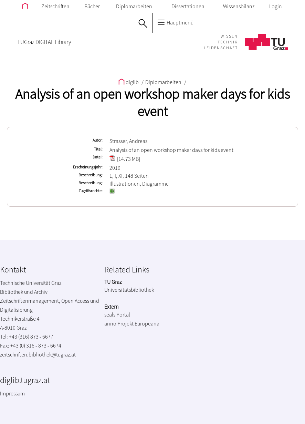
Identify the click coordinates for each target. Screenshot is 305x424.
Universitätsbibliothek (129, 289)
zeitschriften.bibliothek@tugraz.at (38, 354)
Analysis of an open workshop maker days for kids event (152, 102)
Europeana (147, 323)
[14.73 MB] (124, 158)
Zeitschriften (55, 6)
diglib (129, 82)
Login (275, 6)
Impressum (12, 393)
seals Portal (117, 314)
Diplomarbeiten (134, 6)
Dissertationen (187, 6)
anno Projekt (119, 323)
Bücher (92, 6)
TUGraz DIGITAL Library (44, 42)
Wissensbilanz (238, 6)
